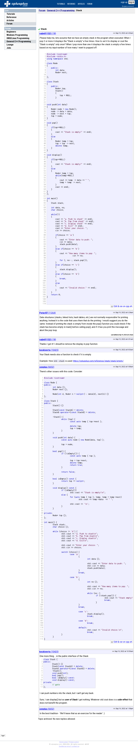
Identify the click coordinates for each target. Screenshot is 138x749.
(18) (47, 33)
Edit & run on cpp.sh (121, 306)
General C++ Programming (61, 10)
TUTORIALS (61, 3)
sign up (124, 2)
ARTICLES (81, 3)
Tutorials (11, 14)
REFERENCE (71, 3)
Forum (9, 23)
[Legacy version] (128, 6)
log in (131, 2)
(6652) (46, 367)
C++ (6, 10)
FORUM (89, 3)
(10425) (48, 350)
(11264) (47, 313)
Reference (11, 17)
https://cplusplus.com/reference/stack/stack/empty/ (98, 361)
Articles (10, 20)
